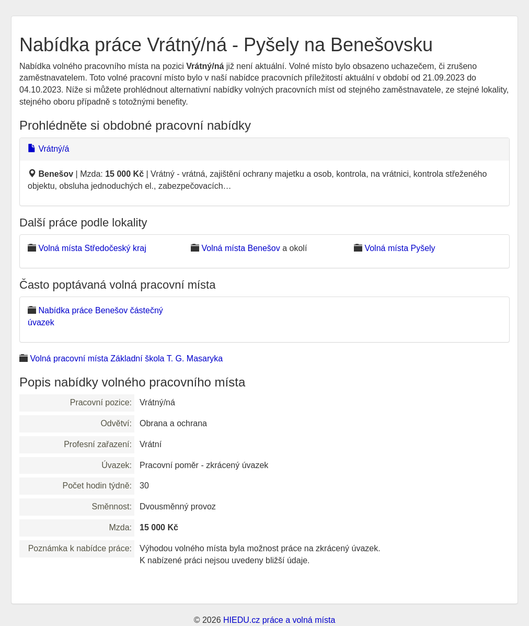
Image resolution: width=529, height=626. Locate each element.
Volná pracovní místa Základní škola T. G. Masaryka (126, 358)
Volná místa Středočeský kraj (92, 248)
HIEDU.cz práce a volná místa (279, 620)
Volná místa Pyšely (399, 248)
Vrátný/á (48, 148)
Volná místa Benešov (240, 248)
